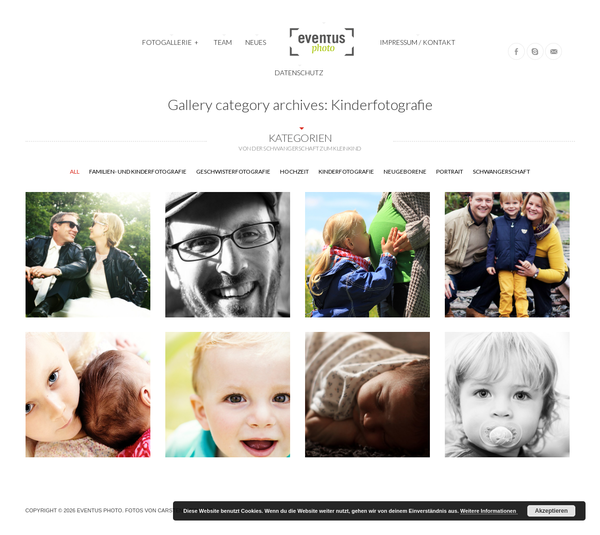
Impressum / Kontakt (417, 42)
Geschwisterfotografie (233, 171)
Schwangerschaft (501, 171)
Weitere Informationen (489, 511)
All (75, 171)
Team (222, 42)
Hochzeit (294, 171)
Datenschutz (299, 73)
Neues (255, 42)
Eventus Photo (99, 510)
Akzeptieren (551, 511)
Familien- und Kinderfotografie (138, 171)
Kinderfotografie (346, 171)
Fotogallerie (170, 41)
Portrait (449, 171)
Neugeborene (405, 171)
